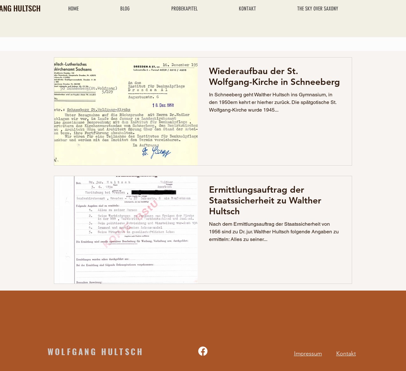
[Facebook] (202, 351)
